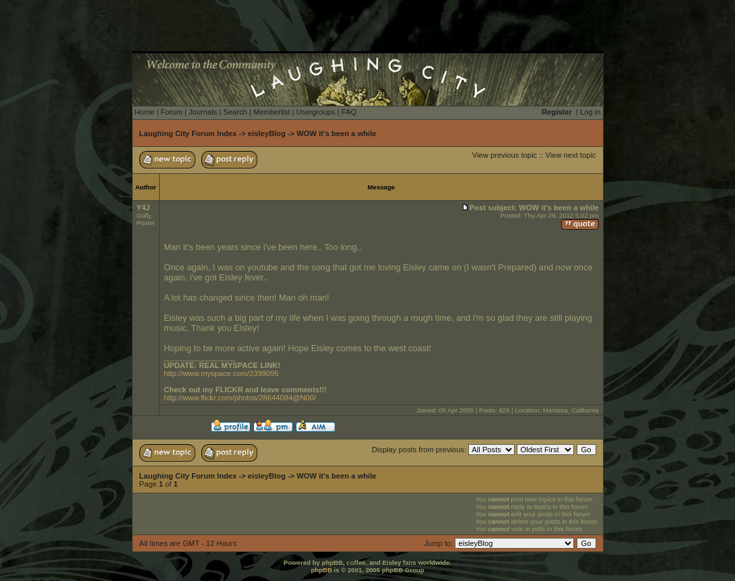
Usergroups (315, 112)
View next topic (570, 155)
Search (235, 112)
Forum (171, 112)
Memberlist (271, 112)
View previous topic (504, 155)
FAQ (349, 112)
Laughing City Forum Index (188, 133)
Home (145, 112)
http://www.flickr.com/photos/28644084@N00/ (240, 398)
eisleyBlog (267, 133)
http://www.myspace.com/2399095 (221, 373)
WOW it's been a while (336, 133)
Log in (590, 112)
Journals (203, 112)
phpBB (321, 570)
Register (557, 112)
